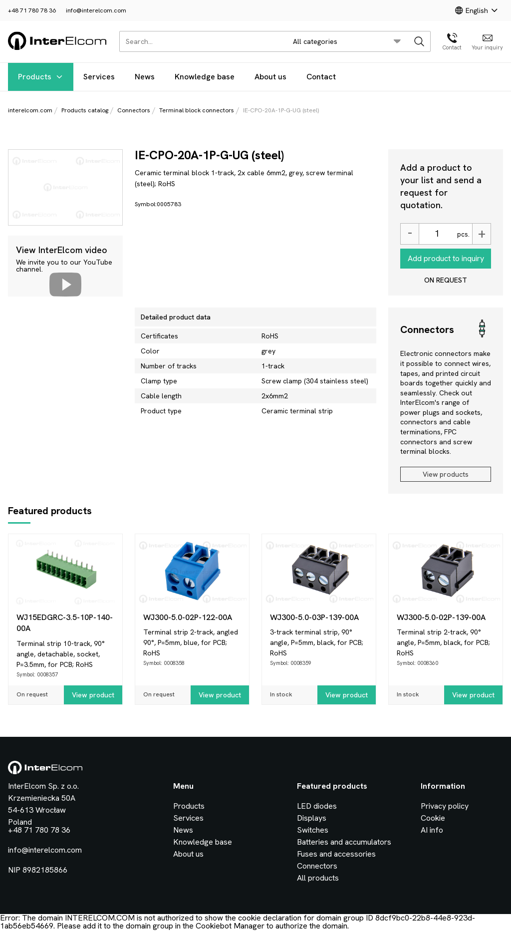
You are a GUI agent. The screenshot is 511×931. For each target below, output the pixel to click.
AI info (432, 830)
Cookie (433, 818)
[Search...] (200, 41)
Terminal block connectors (196, 110)
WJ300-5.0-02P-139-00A (441, 617)
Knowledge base (205, 76)
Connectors (133, 110)
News (145, 76)
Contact (321, 76)
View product (93, 694)
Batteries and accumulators (344, 842)
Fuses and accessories (336, 854)
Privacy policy (445, 806)
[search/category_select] (347, 41)
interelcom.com (30, 110)
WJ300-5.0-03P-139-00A (314, 617)
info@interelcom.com (96, 10)
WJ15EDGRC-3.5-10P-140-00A (64, 622)
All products (318, 878)
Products (40, 76)
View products (446, 474)
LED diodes (317, 806)
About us (270, 76)
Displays (311, 818)
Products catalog (84, 110)
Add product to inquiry (446, 258)
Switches (312, 830)
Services (99, 76)
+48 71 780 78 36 (32, 10)
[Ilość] (437, 234)
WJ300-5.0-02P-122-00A (187, 617)
